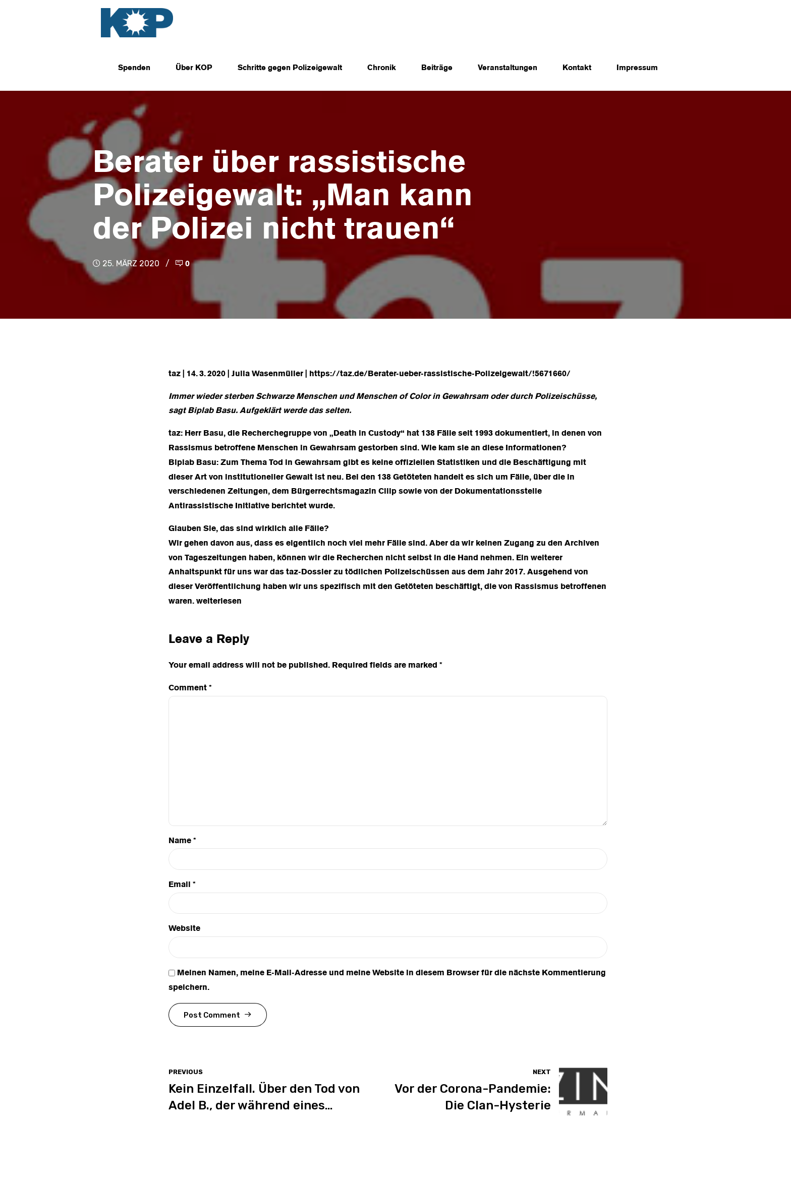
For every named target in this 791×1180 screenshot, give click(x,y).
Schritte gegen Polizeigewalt (290, 68)
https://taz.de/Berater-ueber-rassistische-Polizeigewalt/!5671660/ (440, 374)
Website (184, 928)
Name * (182, 841)
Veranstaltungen (507, 68)
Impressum (637, 68)
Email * (182, 885)
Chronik (381, 68)
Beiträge (437, 68)
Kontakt (576, 68)
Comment (190, 688)
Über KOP (194, 68)
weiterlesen (219, 601)
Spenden (134, 68)
